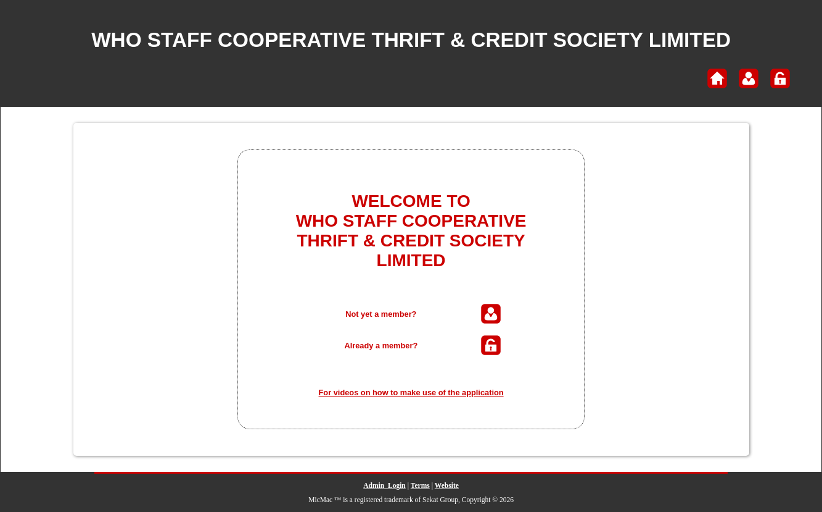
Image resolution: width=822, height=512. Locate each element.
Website (447, 485)
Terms (420, 485)
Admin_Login (384, 485)
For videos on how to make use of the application (411, 392)
